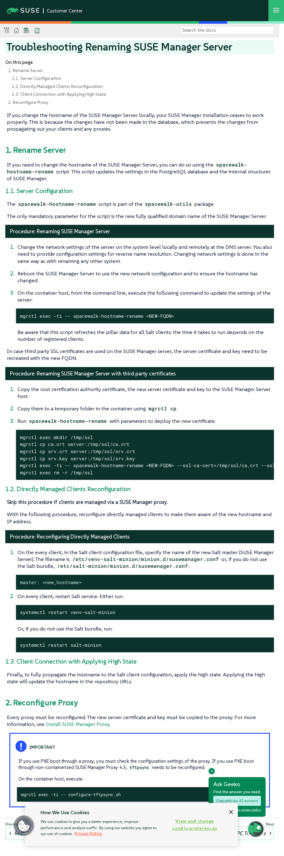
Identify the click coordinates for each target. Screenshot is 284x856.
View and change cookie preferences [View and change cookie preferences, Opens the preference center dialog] (194, 824)
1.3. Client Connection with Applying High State (59, 94)
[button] (24, 826)
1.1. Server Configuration (36, 78)
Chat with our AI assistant (237, 800)
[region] (131, 824)
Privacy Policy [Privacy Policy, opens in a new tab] (88, 833)
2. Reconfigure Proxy (28, 102)
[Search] (227, 30)
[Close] (231, 812)
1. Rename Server (25, 70)
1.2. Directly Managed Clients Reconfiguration (57, 86)
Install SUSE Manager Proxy (77, 724)
